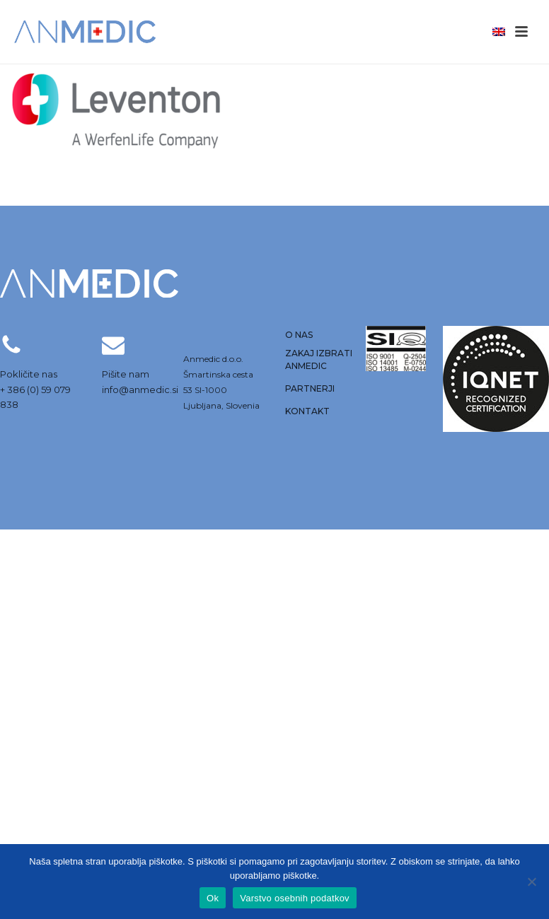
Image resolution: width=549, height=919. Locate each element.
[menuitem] (498, 31)
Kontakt (307, 411)
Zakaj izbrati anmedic (318, 359)
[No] (531, 881)
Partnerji (310, 388)
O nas (299, 334)
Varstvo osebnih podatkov (294, 898)
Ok (213, 898)
